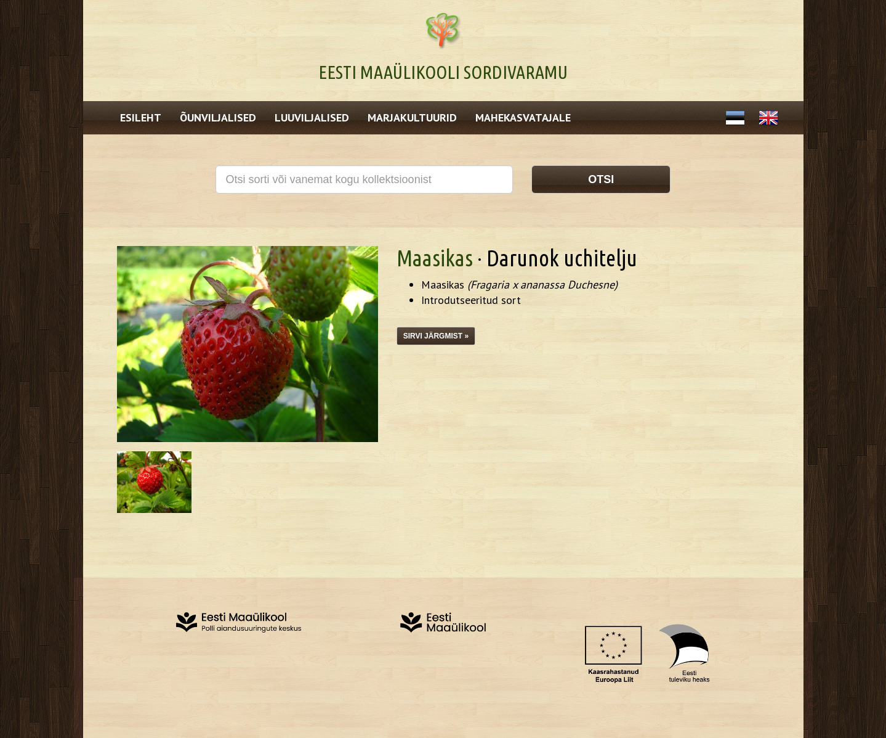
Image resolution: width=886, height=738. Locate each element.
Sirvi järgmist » (436, 336)
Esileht (140, 117)
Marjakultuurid (412, 117)
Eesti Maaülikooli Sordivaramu (443, 72)
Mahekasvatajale (523, 117)
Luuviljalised (312, 117)
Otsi (601, 179)
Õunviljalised (218, 117)
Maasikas (435, 258)
